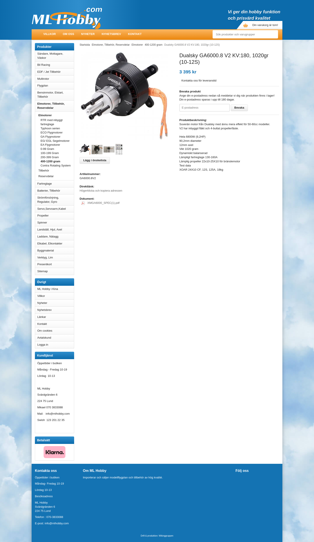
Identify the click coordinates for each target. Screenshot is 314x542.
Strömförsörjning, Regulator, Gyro (48, 199)
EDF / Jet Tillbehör (55, 71)
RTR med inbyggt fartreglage (52, 122)
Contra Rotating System (56, 165)
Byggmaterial (55, 250)
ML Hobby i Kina (47, 289)
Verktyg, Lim (55, 257)
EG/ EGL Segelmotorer (55, 140)
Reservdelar (46, 176)
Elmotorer (56, 115)
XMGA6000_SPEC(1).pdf (100, 202)
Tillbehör (43, 170)
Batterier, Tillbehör (55, 190)
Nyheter (88, 34)
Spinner (55, 222)
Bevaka (239, 107)
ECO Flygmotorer (52, 132)
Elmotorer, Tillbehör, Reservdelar (55, 105)
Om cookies (44, 330)
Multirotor (55, 78)
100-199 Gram (50, 153)
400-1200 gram (50, 161)
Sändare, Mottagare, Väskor (55, 55)
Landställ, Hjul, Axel (55, 229)
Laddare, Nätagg (47, 236)
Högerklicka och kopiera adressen (101, 190)
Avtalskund (44, 337)
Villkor (49, 34)
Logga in (42, 344)
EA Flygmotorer (50, 144)
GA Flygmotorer (50, 136)
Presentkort (44, 264)
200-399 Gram (50, 157)
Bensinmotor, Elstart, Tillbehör (55, 94)
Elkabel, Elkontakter (55, 243)
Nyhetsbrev (111, 34)
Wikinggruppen (166, 536)
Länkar (41, 317)
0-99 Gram (47, 149)
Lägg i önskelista (94, 160)
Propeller (55, 215)
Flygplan (55, 85)
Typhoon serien (50, 128)
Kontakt (135, 34)
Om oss (68, 34)
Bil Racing (55, 64)
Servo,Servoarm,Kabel (55, 208)
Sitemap (42, 271)
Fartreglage (55, 183)
